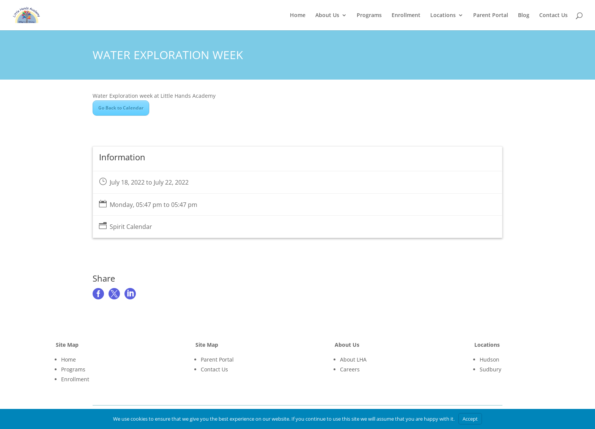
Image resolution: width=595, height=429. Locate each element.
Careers (350, 369)
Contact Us (553, 16)
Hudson (489, 359)
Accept (470, 418)
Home (297, 16)
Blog (523, 16)
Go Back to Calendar (120, 108)
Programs (369, 16)
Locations (443, 16)
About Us (327, 16)
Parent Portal (490, 16)
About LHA (353, 359)
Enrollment (406, 16)
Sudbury (490, 369)
